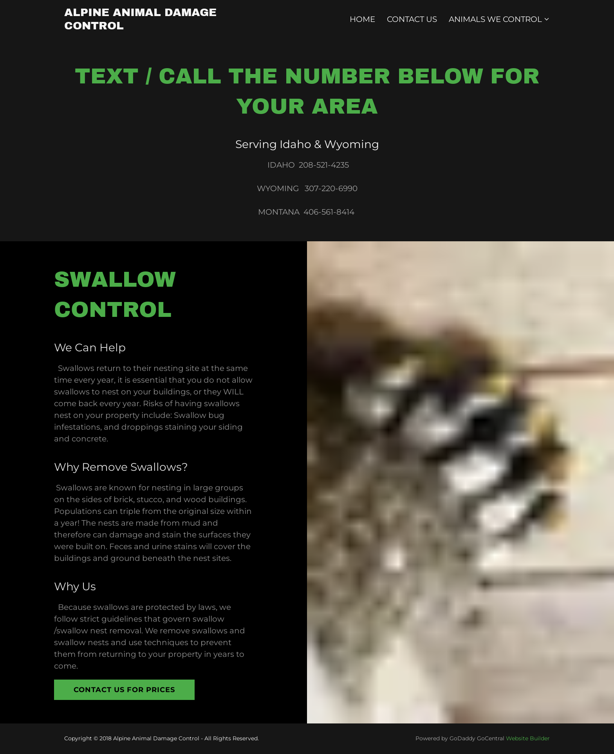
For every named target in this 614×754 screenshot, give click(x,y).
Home (362, 19)
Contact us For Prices (124, 689)
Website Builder (528, 738)
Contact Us (412, 19)
